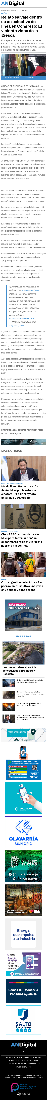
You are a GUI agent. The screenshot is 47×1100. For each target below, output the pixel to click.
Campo (35, 1060)
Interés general (25, 1060)
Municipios (37, 1057)
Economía (18, 1057)
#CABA (35, 290)
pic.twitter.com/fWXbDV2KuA (22, 318)
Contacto (26, 1067)
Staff (18, 1067)
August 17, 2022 (16, 326)
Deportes (13, 1060)
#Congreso (27, 290)
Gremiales (27, 1057)
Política (9, 1057)
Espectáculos (14, 1064)
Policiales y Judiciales (30, 1064)
